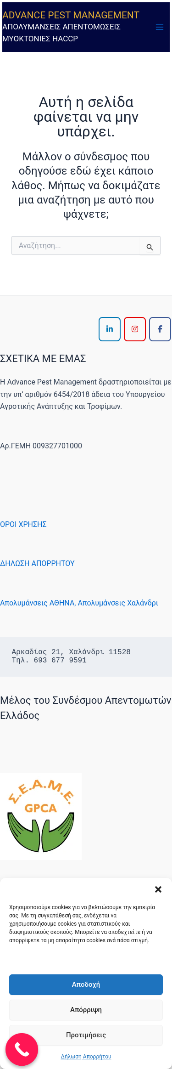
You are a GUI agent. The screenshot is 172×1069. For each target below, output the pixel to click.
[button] (158, 889)
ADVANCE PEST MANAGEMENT (70, 15)
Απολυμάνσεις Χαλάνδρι (118, 603)
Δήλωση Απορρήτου (86, 1056)
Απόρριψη (86, 1010)
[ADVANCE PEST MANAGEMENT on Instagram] (135, 329)
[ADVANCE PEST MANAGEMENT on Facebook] (160, 329)
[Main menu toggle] (160, 27)
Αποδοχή (86, 984)
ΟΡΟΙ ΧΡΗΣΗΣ (23, 524)
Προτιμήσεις (86, 1035)
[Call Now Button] (22, 1049)
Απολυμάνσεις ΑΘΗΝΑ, (38, 603)
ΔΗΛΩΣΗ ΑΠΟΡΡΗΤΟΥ (37, 563)
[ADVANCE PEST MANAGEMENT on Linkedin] (110, 329)
